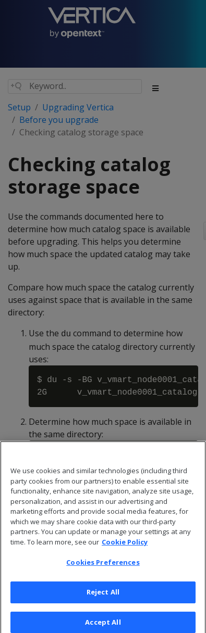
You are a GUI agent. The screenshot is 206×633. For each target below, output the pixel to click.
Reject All (103, 597)
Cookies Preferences (102, 567)
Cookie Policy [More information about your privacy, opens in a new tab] (125, 547)
